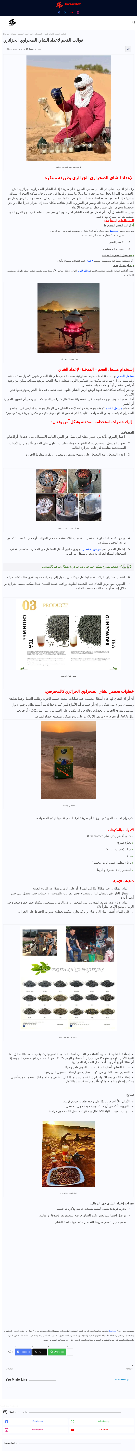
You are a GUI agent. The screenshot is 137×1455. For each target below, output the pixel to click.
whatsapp (104, 1421)
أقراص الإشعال (92, 549)
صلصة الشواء (17, 34)
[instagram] (78, 12)
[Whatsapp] (57, 1352)
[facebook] (59, 12)
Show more (120, 1380)
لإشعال (89, 260)
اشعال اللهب (84, 270)
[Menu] (4, 22)
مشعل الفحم (125, 376)
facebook (38, 1421)
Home (6, 34)
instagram (37, 1430)
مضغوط (114, 231)
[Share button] (70, 1352)
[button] (133, 22)
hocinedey (113, 1331)
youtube (103, 1430)
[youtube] (71, 12)
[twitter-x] (65, 12)
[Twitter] (39, 1352)
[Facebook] (23, 1352)
